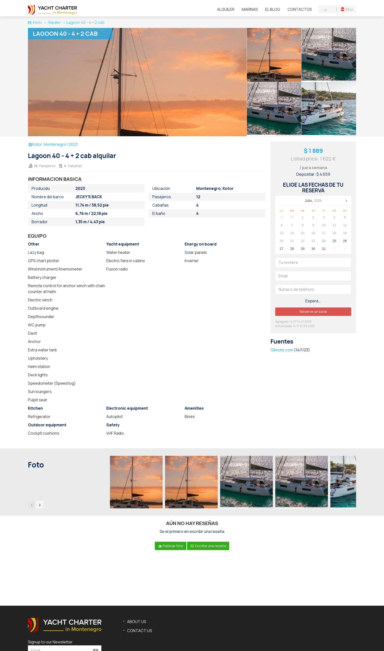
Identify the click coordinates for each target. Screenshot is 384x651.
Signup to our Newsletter (50, 642)
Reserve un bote (313, 311)
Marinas (250, 9)
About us (136, 621)
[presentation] (31, 504)
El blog (272, 9)
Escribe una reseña (208, 545)
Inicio (35, 22)
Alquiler (225, 9)
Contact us (139, 630)
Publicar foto (170, 545)
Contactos (300, 9)
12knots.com (281, 350)
